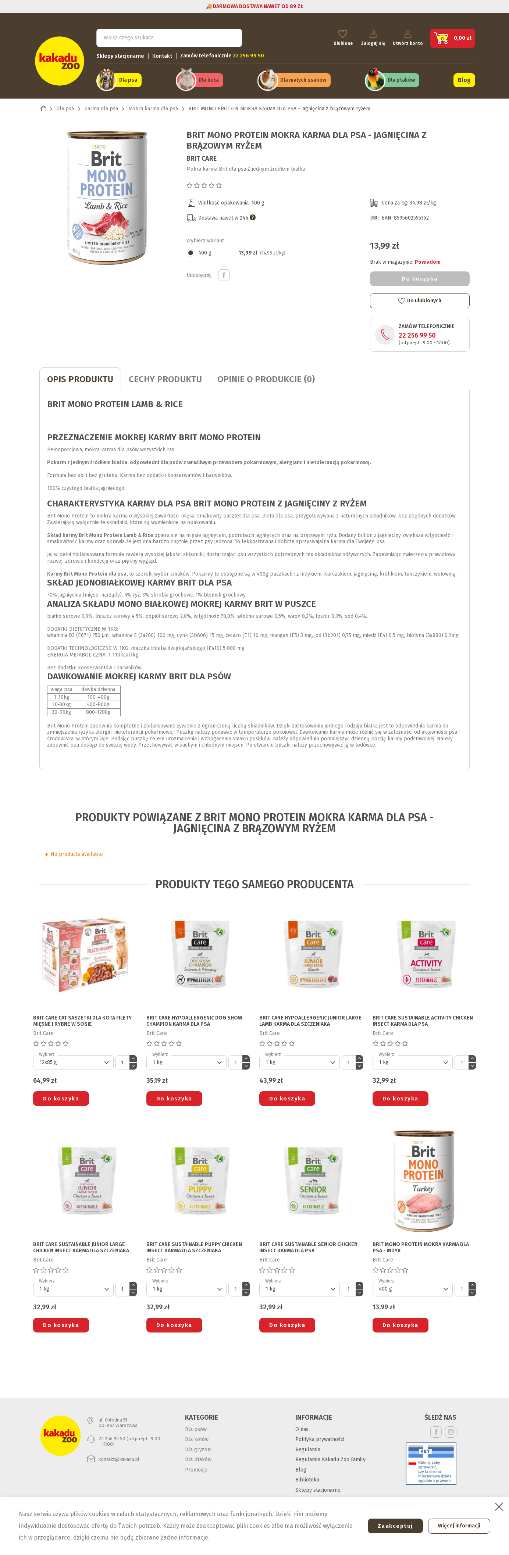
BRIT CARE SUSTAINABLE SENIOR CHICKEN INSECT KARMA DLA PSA (308, 1244)
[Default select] (73, 1059)
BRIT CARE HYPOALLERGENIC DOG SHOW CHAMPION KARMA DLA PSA (194, 1017)
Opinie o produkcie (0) (266, 376)
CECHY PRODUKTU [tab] (165, 376)
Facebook (436, 1428)
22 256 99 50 (417, 332)
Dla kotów (197, 1436)
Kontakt (162, 53)
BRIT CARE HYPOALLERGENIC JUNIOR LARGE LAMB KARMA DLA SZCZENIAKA (310, 1017)
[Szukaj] (169, 35)
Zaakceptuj (390, 1526)
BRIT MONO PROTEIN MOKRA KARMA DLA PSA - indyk (421, 1244)
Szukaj (230, 35)
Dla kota (209, 78)
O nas (302, 1426)
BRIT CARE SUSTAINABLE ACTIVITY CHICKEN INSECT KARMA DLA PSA (423, 1017)
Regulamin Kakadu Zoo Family (330, 1456)
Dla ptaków (401, 78)
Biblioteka (307, 1476)
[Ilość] (122, 1059)
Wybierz (47, 1050)
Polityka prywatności (319, 1436)
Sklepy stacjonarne (120, 53)
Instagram (450, 1428)
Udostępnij (224, 271)
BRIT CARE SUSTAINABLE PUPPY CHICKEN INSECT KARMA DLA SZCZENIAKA (194, 1244)
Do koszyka (420, 275)
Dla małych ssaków (303, 78)
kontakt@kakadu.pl (119, 1455)
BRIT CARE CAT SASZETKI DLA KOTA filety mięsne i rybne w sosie (82, 1017)
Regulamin (307, 1446)
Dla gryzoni (198, 1446)
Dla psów (196, 1426)
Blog (464, 77)
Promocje (196, 1466)
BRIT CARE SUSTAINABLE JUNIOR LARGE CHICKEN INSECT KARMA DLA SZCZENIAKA (81, 1244)
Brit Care (201, 155)
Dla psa (128, 78)
